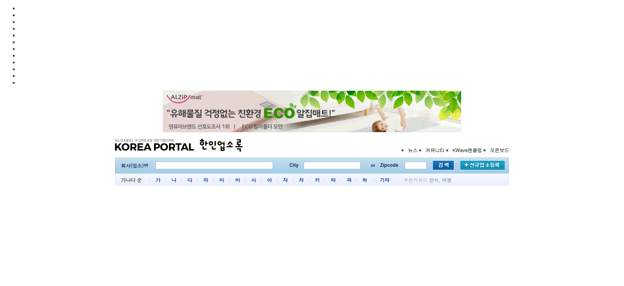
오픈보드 (499, 150)
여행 (447, 179)
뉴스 (412, 150)
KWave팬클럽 (467, 150)
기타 (384, 179)
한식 (434, 179)
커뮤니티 (435, 150)
